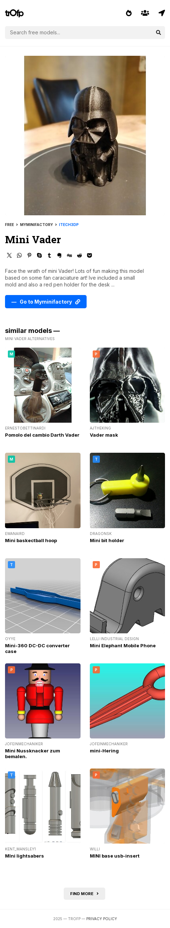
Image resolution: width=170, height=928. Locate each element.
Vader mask (104, 435)
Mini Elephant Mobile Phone (123, 645)
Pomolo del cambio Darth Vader (42, 435)
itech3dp (69, 224)
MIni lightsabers (24, 856)
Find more (84, 893)
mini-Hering (104, 750)
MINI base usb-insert (115, 856)
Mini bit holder (107, 540)
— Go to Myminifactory (45, 302)
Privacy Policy (101, 919)
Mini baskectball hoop (31, 540)
